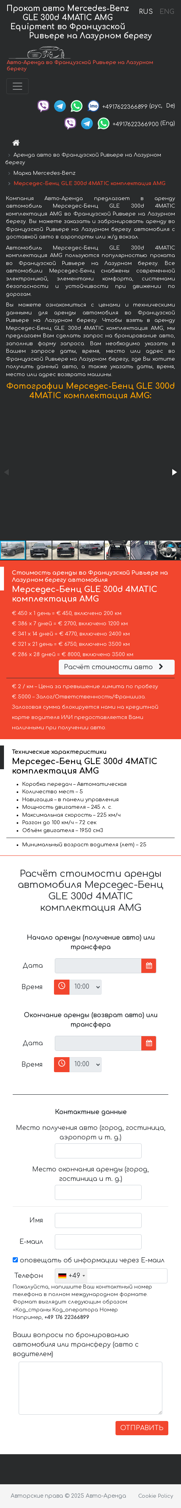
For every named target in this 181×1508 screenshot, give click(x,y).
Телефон (28, 1275)
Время (31, 987)
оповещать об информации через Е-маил (88, 1260)
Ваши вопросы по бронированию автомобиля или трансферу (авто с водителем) (76, 1345)
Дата (33, 965)
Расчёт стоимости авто (115, 667)
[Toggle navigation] (17, 86)
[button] (174, 472)
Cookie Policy (155, 1496)
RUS (146, 11)
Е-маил (31, 1241)
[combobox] (71, 1276)
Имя (36, 1220)
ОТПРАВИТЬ (142, 1428)
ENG (167, 11)
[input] (98, 965)
